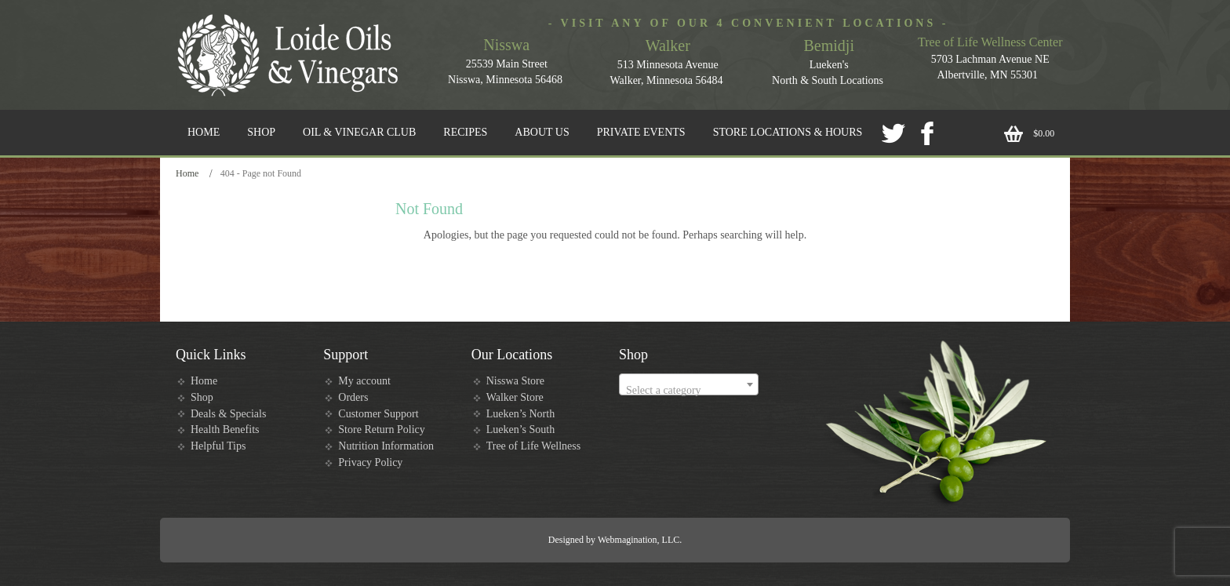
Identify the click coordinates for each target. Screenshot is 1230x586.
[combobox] (689, 384)
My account (364, 381)
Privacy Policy (370, 462)
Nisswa (506, 44)
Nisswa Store (515, 381)
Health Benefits (225, 429)
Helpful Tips (218, 446)
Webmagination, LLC (638, 539)
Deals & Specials (228, 414)
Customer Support (378, 414)
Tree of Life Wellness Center (990, 42)
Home (187, 173)
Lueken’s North (520, 414)
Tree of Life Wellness (533, 446)
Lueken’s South (520, 429)
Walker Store (515, 397)
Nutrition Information (386, 446)
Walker (668, 45)
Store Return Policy (381, 429)
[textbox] (689, 390)
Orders (353, 397)
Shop (202, 397)
